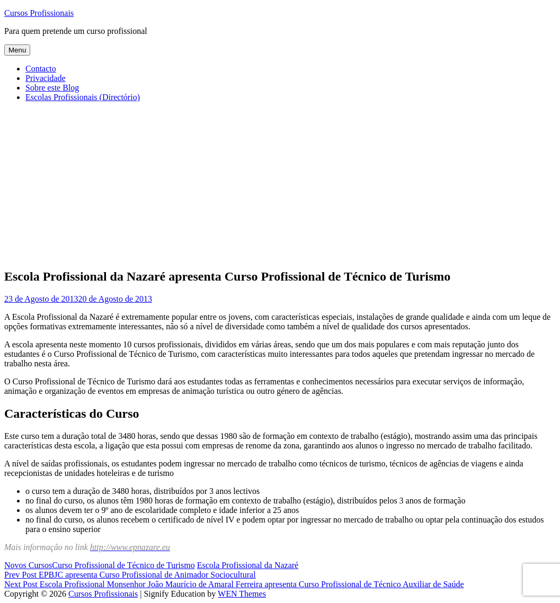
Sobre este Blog (52, 87)
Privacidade (45, 78)
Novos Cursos (28, 565)
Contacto (40, 68)
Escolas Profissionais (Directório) (82, 97)
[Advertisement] (280, 185)
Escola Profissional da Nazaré (247, 565)
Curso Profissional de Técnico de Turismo (123, 565)
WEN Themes (242, 593)
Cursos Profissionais (39, 12)
